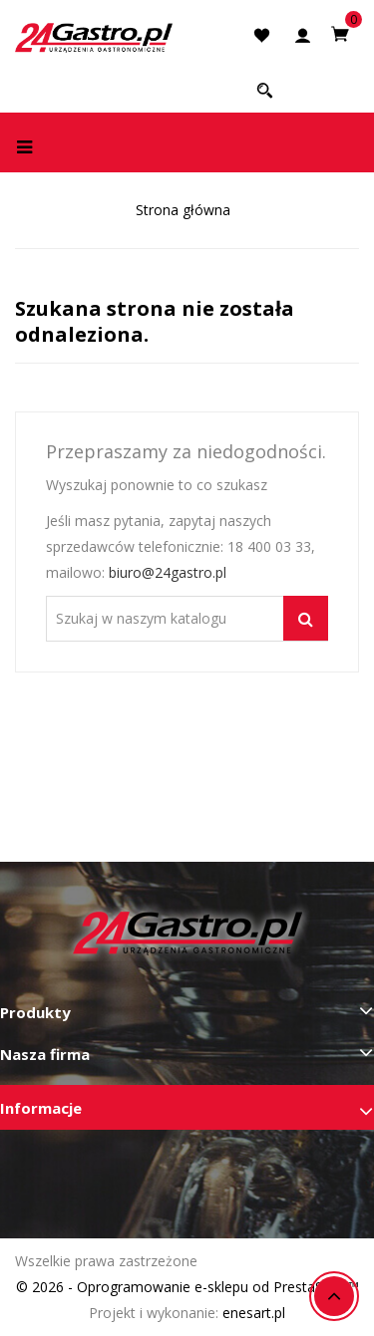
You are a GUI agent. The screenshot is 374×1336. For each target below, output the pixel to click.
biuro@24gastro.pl (167, 572)
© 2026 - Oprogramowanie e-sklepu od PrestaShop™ (187, 1286)
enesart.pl (253, 1312)
